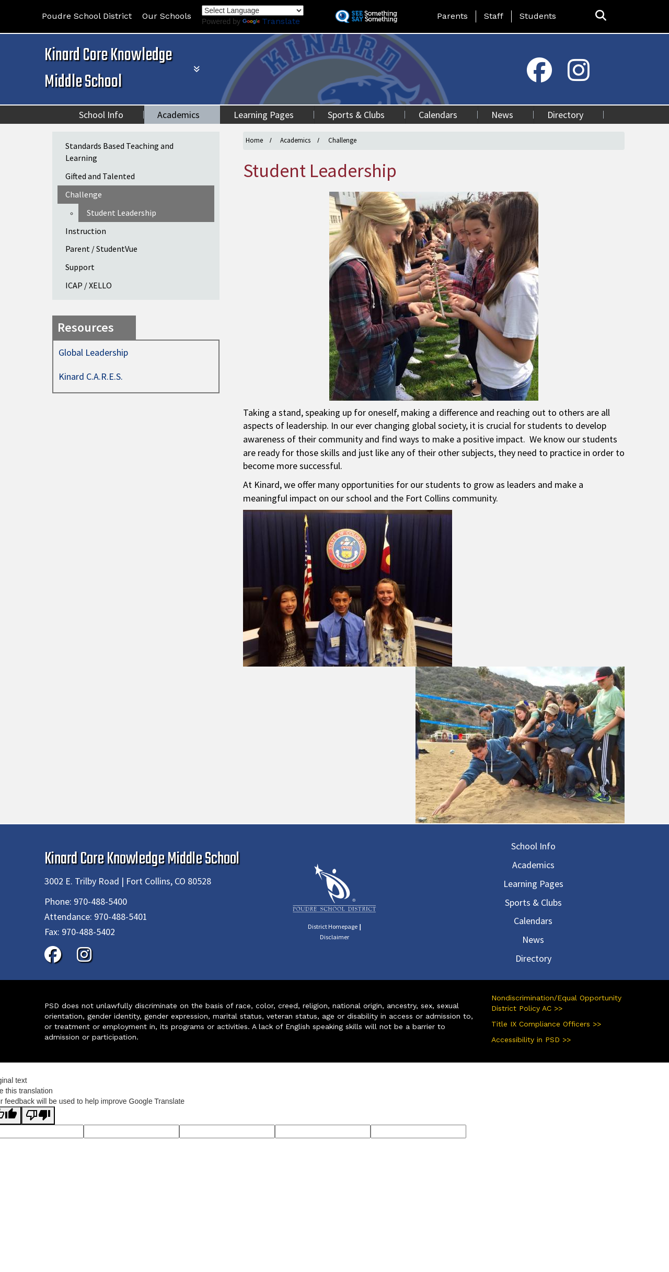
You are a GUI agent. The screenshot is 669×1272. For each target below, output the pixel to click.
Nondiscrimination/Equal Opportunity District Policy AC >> (556, 1003)
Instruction (85, 231)
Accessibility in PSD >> (531, 1039)
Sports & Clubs (356, 115)
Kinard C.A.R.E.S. (91, 376)
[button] (600, 15)
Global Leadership (93, 352)
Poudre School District (87, 16)
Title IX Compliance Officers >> (546, 1024)
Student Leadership (121, 212)
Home (254, 140)
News (502, 115)
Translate (271, 21)
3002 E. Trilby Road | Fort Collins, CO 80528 (127, 881)
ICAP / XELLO (88, 285)
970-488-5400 (100, 901)
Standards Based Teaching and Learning (119, 152)
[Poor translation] (38, 1115)
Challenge (342, 140)
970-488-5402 (88, 932)
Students (538, 16)
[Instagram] (579, 76)
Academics (178, 115)
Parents (452, 16)
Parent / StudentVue (101, 248)
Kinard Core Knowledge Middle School (108, 69)
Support (80, 267)
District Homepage (332, 926)
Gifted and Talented (100, 176)
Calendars (438, 115)
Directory (565, 115)
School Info (101, 115)
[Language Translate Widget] (253, 10)
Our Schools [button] (166, 16)
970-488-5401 (120, 917)
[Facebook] (539, 76)
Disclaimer (334, 937)
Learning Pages (264, 115)
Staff (493, 16)
